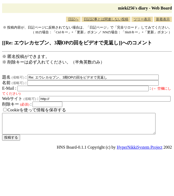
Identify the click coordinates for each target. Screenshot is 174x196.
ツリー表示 (142, 19)
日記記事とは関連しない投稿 (106, 19)
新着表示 (163, 19)
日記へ (73, 19)
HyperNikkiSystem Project (139, 151)
